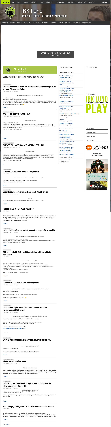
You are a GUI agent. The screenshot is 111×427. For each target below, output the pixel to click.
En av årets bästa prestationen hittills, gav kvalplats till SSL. (27, 340)
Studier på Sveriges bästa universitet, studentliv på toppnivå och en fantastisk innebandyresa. (66, 136)
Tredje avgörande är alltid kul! (65, 160)
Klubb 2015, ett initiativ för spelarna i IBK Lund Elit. (69, 113)
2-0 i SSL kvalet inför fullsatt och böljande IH (21, 172)
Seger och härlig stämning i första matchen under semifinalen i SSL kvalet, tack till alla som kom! (66, 149)
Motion (41, 2)
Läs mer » (5, 107)
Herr (19, 2)
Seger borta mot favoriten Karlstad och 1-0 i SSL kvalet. (25, 192)
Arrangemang (60, 2)
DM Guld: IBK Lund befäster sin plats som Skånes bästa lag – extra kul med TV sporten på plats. (66, 90)
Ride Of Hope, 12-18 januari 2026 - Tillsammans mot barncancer (28, 406)
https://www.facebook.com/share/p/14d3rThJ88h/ (14, 328)
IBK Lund (6, 2)
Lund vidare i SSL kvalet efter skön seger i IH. (21, 283)
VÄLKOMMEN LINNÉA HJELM (14, 362)
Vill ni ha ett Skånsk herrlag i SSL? (66, 101)
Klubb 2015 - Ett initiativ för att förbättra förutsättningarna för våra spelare (66, 83)
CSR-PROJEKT (71, 2)
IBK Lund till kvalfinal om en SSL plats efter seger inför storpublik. (29, 230)
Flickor (26, 2)
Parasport (49, 2)
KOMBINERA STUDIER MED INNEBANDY (18, 209)
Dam (13, 2)
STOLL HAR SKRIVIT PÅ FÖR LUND (16, 114)
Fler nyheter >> (6, 424)
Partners (91, 2)
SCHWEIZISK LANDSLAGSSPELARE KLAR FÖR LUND (23, 145)
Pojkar (33, 2)
